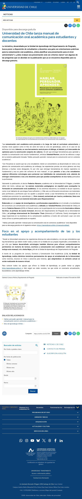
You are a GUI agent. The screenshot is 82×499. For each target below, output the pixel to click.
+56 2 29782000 (26, 488)
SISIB (24, 493)
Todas (7, 360)
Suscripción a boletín (56, 354)
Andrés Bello (23, 485)
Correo (62, 2)
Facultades (37, 2)
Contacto (58, 488)
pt (74, 2)
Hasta (6, 383)
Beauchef (31, 485)
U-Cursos (48, 2)
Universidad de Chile (33, 493)
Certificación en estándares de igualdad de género (41, 463)
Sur (58, 485)
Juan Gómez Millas (50, 485)
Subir (4, 334)
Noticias (8, 15)
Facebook (70, 26)
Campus (16, 485)
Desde (6, 376)
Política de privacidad (53, 493)
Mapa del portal (49, 488)
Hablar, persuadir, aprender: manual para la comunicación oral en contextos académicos (20, 320)
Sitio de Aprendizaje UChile (13, 324)
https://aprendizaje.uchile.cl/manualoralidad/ (53, 226)
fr (70, 2)
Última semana (10, 364)
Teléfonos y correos (38, 488)
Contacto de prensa (56, 349)
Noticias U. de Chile (55, 345)
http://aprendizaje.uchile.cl (12, 268)
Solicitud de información (41, 476)
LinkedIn (74, 26)
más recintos (64, 485)
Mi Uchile (55, 2)
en (67, 2)
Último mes (9, 368)
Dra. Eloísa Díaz (39, 485)
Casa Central (58, 482)
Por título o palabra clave (12, 350)
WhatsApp (78, 26)
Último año (9, 372)
